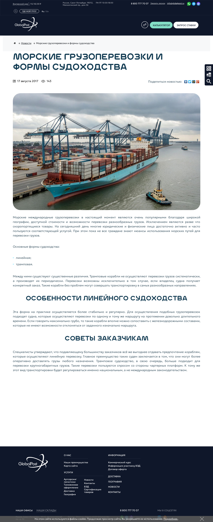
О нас (67, 455)
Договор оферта (117, 469)
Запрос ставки (209, 75)
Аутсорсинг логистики (70, 480)
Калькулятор (209, 68)
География (70, 494)
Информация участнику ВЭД (124, 466)
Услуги (68, 472)
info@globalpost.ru (175, 3)
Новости (89, 480)
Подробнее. (170, 518)
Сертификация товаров (92, 490)
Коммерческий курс (119, 462)
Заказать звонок (157, 3)
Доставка (69, 491)
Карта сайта (71, 466)
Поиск (209, 81)
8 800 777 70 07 (140, 3)
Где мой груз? (29, 11)
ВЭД (86, 486)
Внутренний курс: (21, 3)
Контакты (89, 483)
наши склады (46, 510)
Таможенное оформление (71, 486)
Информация (116, 455)
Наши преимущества (76, 462)
